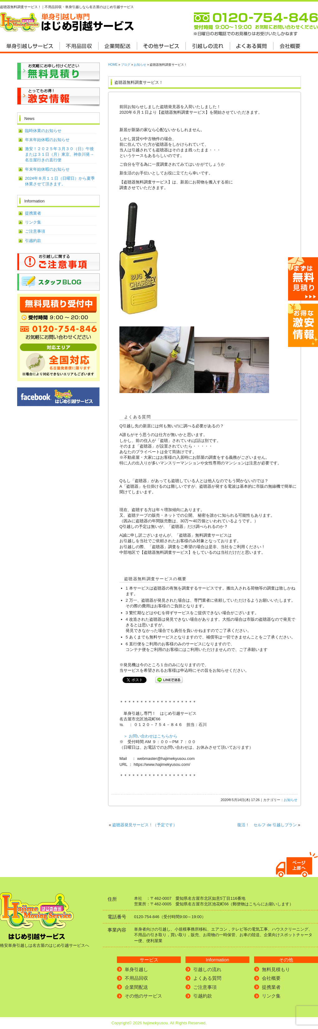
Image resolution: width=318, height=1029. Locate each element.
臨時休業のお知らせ (43, 130)
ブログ (125, 64)
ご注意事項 (35, 231)
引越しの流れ (207, 969)
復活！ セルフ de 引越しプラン (267, 825)
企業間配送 (136, 987)
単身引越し (136, 969)
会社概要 (271, 978)
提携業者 (33, 213)
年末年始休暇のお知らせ (47, 139)
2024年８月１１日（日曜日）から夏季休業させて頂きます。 (60, 181)
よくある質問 (207, 978)
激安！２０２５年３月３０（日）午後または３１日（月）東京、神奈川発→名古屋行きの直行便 (59, 154)
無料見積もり (276, 969)
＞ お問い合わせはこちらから (150, 736)
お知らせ (140, 64)
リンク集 (33, 222)
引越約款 (33, 240)
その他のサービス (143, 995)
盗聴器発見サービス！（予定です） (144, 825)
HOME (113, 64)
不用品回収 (136, 978)
